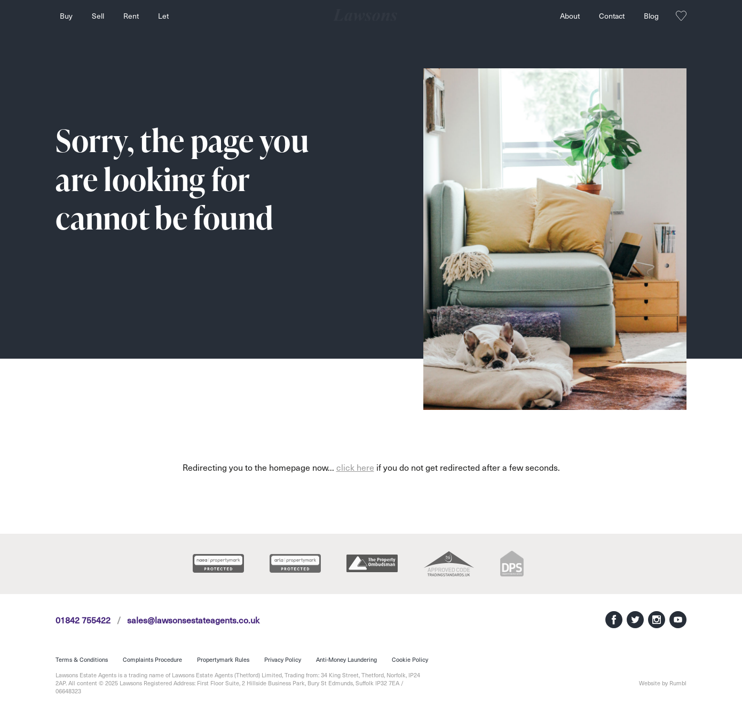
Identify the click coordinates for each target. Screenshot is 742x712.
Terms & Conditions (82, 659)
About (570, 15)
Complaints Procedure (152, 659)
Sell (98, 15)
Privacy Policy (282, 659)
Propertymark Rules (223, 659)
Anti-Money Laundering (346, 659)
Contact (612, 15)
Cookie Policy (410, 659)
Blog (651, 15)
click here (355, 467)
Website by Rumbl (662, 682)
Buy (66, 15)
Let (163, 15)
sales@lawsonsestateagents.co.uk (193, 619)
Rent (131, 15)
